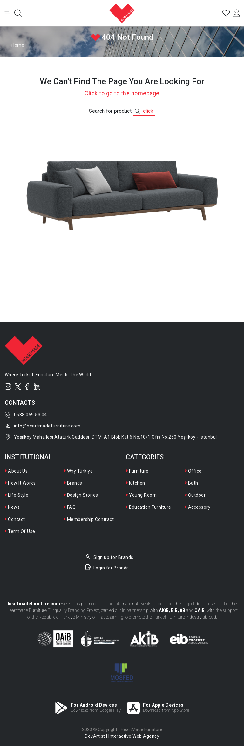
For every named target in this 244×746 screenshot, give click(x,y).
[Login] (236, 13)
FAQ (71, 507)
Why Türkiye (80, 471)
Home (17, 45)
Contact (16, 519)
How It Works (22, 483)
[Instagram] (8, 386)
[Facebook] (27, 386)
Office (195, 471)
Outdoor (197, 495)
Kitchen (137, 483)
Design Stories (82, 495)
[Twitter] (18, 386)
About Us (18, 471)
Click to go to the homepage (122, 93)
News (14, 507)
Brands (74, 483)
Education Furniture (150, 507)
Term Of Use (21, 531)
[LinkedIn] (37, 386)
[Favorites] (225, 13)
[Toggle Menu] (7, 13)
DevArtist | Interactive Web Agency (122, 736)
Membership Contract (90, 519)
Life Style (18, 495)
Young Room (143, 495)
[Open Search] (18, 13)
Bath (193, 483)
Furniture (139, 471)
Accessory (199, 507)
